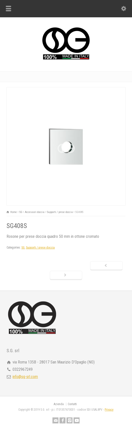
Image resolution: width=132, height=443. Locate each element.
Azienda (59, 404)
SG (23, 247)
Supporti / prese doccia (40, 247)
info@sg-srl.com (25, 376)
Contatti (72, 404)
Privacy (109, 409)
